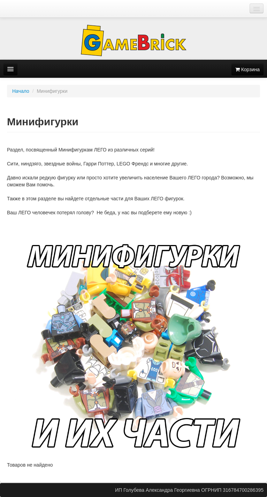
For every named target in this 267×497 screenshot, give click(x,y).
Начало (20, 91)
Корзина (247, 69)
